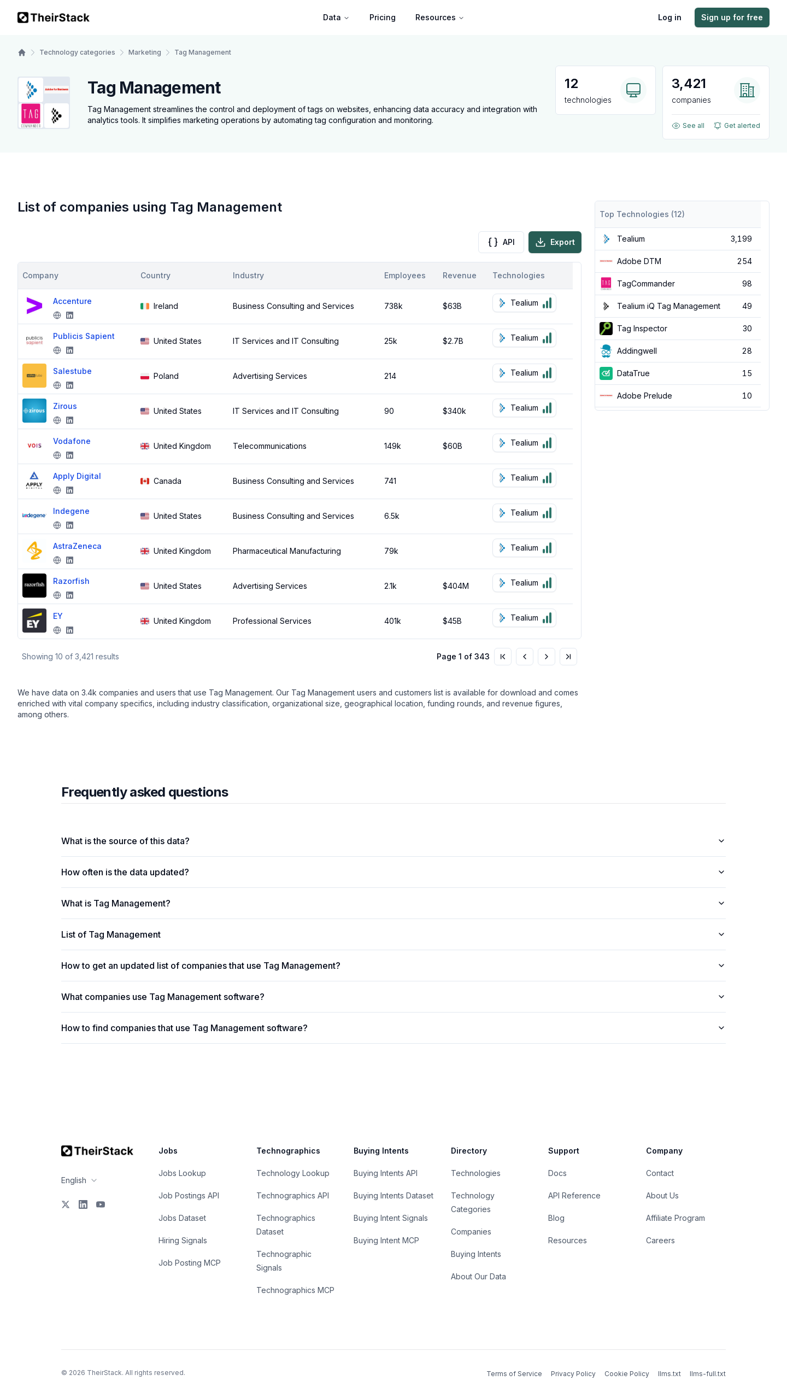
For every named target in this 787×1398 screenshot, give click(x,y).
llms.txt (669, 1374)
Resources (440, 17)
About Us (662, 1195)
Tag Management (202, 52)
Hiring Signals (182, 1240)
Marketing (144, 52)
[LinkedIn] (83, 1204)
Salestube (72, 371)
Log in (670, 17)
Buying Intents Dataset (393, 1195)
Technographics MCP (295, 1290)
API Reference (574, 1195)
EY (58, 616)
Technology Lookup (293, 1173)
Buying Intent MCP (386, 1240)
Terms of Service (514, 1374)
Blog (556, 1217)
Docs (557, 1173)
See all (688, 125)
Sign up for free (732, 17)
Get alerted (736, 125)
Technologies (476, 1173)
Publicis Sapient (84, 336)
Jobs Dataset (182, 1217)
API (501, 242)
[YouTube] (100, 1204)
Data (336, 17)
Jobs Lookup (182, 1173)
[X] (65, 1204)
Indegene (71, 511)
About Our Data (478, 1276)
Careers (660, 1240)
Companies (471, 1231)
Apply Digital (77, 476)
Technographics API (292, 1195)
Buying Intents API (386, 1173)
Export (555, 242)
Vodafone (72, 441)
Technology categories (77, 52)
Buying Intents (476, 1254)
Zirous (65, 406)
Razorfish (71, 581)
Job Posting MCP (189, 1262)
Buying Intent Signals (391, 1217)
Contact (660, 1173)
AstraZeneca (77, 546)
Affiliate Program (675, 1217)
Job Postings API (188, 1195)
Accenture (72, 301)
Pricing (382, 17)
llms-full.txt (708, 1374)
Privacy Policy (573, 1374)
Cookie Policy (626, 1374)
